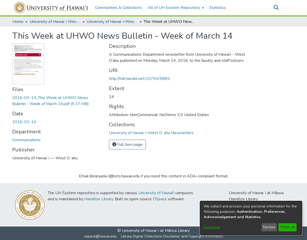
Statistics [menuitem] (217, 7)
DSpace (160, 199)
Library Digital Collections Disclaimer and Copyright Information (172, 236)
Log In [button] (286, 7)
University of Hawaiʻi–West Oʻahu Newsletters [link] (112, 21)
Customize (212, 227)
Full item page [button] (127, 144)
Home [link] (17, 21)
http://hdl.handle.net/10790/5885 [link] (139, 78)
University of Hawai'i (156, 193)
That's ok (287, 227)
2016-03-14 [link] (24, 122)
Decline (269, 227)
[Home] (51, 7)
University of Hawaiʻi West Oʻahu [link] (55, 21)
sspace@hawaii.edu (100, 236)
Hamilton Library (98, 199)
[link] (151, 133)
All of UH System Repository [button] (174, 7)
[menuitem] (175, 7)
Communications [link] (26, 140)
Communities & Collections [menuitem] (118, 7)
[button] (276, 8)
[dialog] (251, 218)
